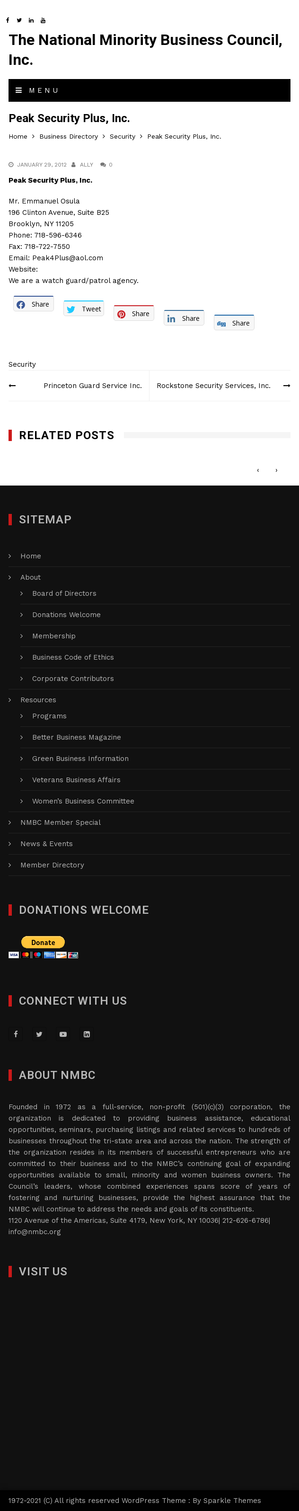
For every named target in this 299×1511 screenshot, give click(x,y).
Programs (49, 716)
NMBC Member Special (60, 822)
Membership (54, 636)
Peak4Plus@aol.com (67, 258)
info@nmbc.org (35, 1232)
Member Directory (52, 865)
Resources (38, 700)
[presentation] (258, 469)
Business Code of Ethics (73, 657)
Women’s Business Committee (83, 801)
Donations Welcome (66, 614)
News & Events (46, 843)
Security (22, 364)
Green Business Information (80, 758)
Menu (38, 90)
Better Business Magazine (76, 737)
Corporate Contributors (73, 678)
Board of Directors (64, 593)
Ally (86, 164)
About (30, 577)
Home (30, 556)
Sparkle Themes (232, 1500)
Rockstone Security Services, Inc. (214, 385)
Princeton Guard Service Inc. (93, 385)
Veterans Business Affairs (76, 780)
